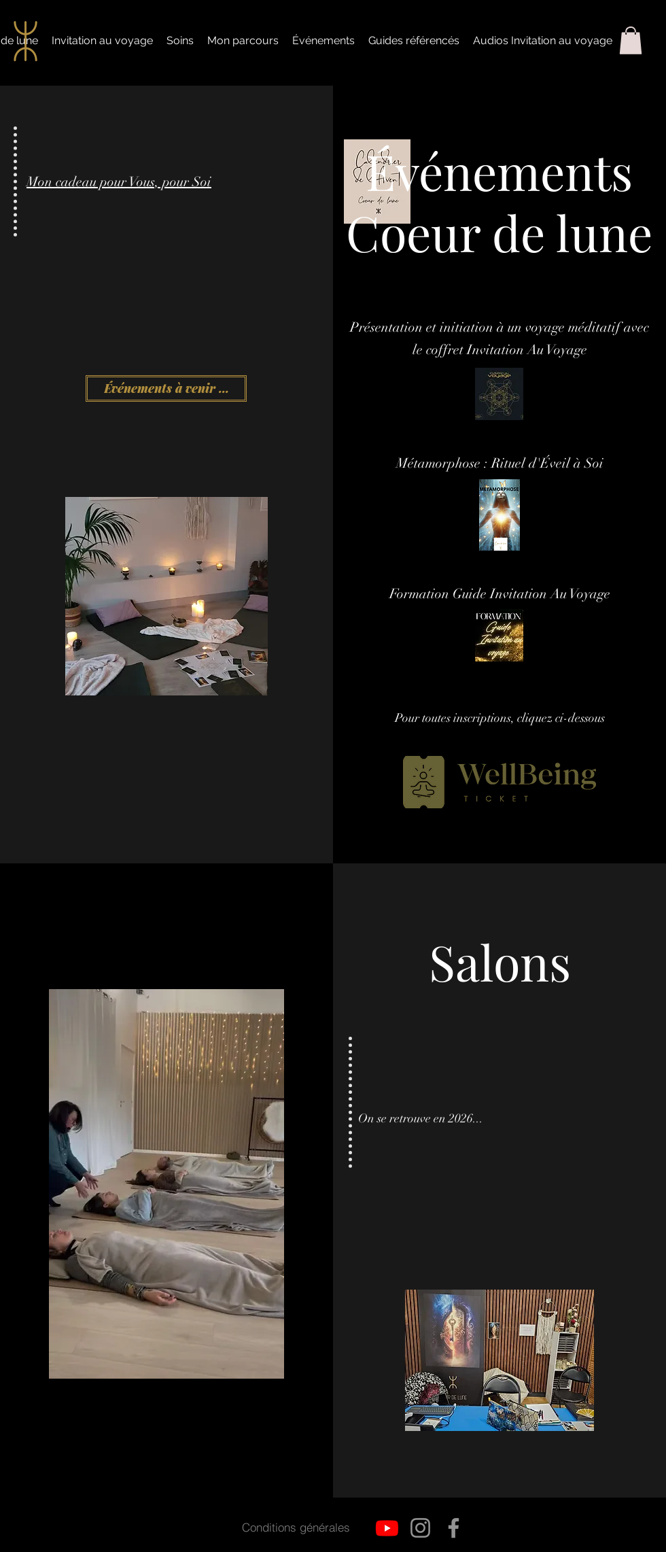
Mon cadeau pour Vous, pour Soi (119, 181)
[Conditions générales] (296, 1527)
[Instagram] (420, 1528)
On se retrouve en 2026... (420, 1118)
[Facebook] (453, 1528)
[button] (630, 40)
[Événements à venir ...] (166, 388)
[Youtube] (387, 1528)
